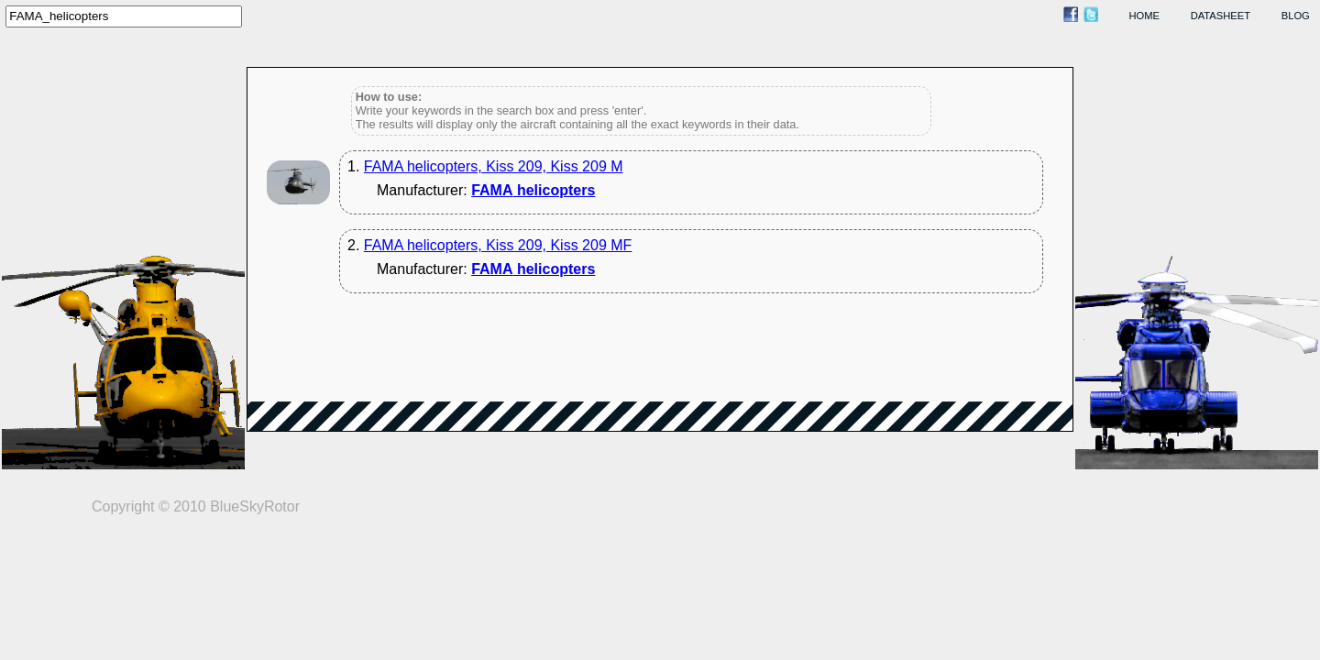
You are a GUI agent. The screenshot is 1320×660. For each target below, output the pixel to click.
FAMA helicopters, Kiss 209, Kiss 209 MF (498, 245)
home (1144, 15)
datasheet (1220, 15)
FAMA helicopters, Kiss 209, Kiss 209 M (493, 166)
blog (1296, 15)
